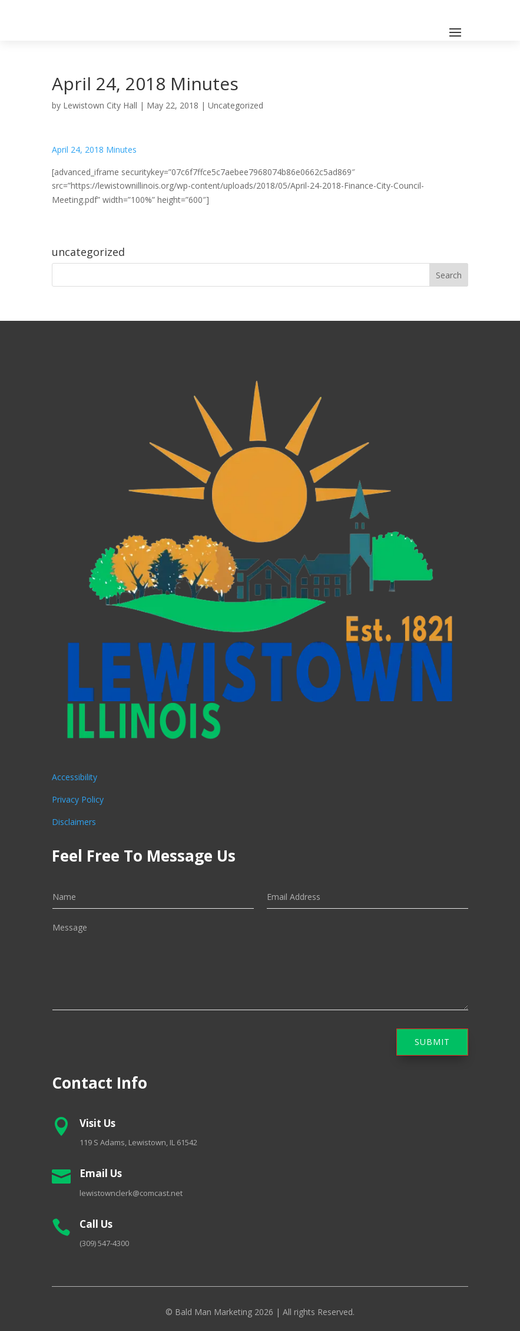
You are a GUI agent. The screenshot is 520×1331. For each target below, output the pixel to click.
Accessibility (74, 777)
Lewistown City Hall (100, 105)
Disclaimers (74, 821)
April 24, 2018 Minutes (94, 149)
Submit (432, 1041)
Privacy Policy (78, 799)
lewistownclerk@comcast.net (131, 1193)
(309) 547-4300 (104, 1243)
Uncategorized (235, 105)
